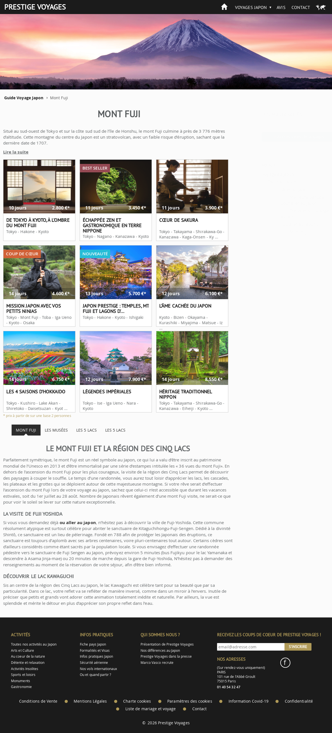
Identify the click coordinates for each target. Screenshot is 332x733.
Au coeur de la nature (28, 656)
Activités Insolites (24, 668)
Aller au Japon (281, 189)
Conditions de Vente (38, 701)
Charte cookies (137, 701)
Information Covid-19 (248, 701)
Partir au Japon (268, 181)
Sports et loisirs (23, 674)
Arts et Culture (22, 650)
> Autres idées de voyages (284, 136)
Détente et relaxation (27, 662)
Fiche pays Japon (93, 644)
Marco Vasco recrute (157, 662)
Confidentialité (299, 701)
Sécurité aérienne (94, 662)
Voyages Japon (251, 7)
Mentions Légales (90, 701)
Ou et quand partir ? (95, 674)
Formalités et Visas (95, 650)
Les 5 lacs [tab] (74, 430)
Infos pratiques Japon (96, 656)
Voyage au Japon (264, 174)
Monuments (20, 680)
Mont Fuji (285, 231)
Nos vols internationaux (98, 668)
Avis (281, 7)
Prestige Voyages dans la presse (166, 656)
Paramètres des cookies (189, 701)
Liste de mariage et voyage (150, 708)
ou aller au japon (65, 522)
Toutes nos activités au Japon (34, 644)
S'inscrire (298, 646)
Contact (301, 7)
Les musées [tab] (43, 430)
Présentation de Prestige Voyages (167, 644)
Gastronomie (21, 686)
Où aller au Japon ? (286, 224)
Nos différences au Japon (160, 650)
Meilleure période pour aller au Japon (288, 200)
